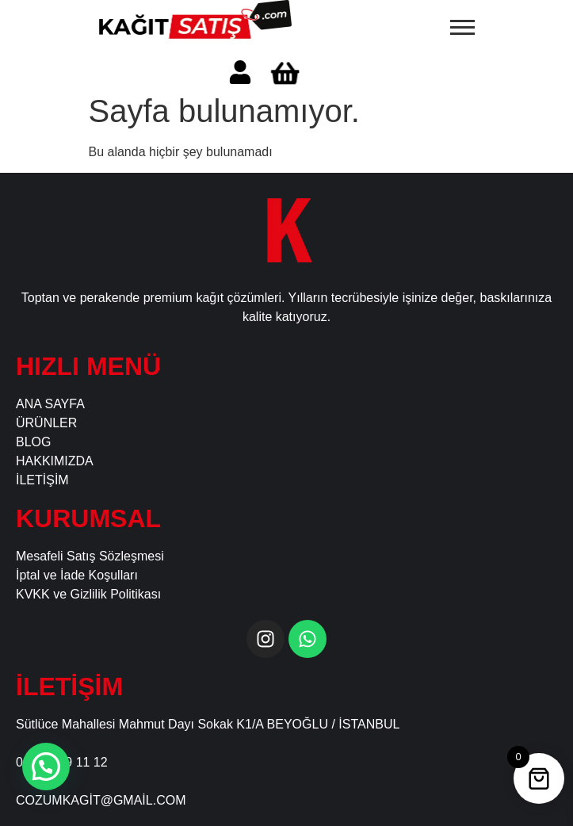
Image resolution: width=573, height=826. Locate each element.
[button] (46, 766)
